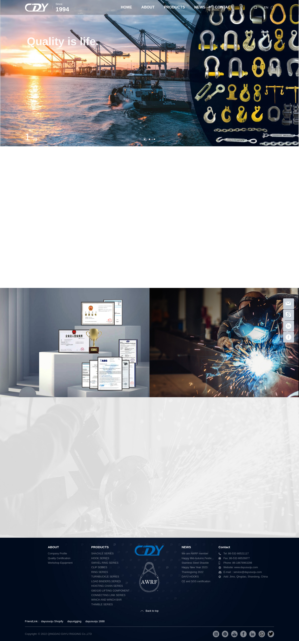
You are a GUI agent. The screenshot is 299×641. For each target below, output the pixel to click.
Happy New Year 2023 (194, 567)
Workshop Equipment (60, 562)
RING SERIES (99, 572)
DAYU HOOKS (190, 576)
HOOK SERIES (100, 558)
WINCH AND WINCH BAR (106, 599)
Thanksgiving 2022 (193, 572)
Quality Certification (59, 558)
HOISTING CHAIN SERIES (107, 585)
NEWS (199, 7)
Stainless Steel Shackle (195, 562)
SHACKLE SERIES (102, 553)
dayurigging (74, 621)
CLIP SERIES (99, 567)
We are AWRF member (195, 553)
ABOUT (147, 7)
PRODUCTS (174, 7)
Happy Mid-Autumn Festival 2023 (198, 558)
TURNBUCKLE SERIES (105, 576)
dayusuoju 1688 (95, 621)
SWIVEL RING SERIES (105, 562)
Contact (224, 547)
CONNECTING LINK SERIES (108, 595)
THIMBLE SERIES (102, 604)
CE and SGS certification (196, 581)
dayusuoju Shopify (52, 621)
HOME (126, 7)
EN (266, 7)
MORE (46, 63)
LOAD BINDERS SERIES (106, 581)
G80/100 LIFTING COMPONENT (110, 590)
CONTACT (224, 7)
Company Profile (57, 553)
